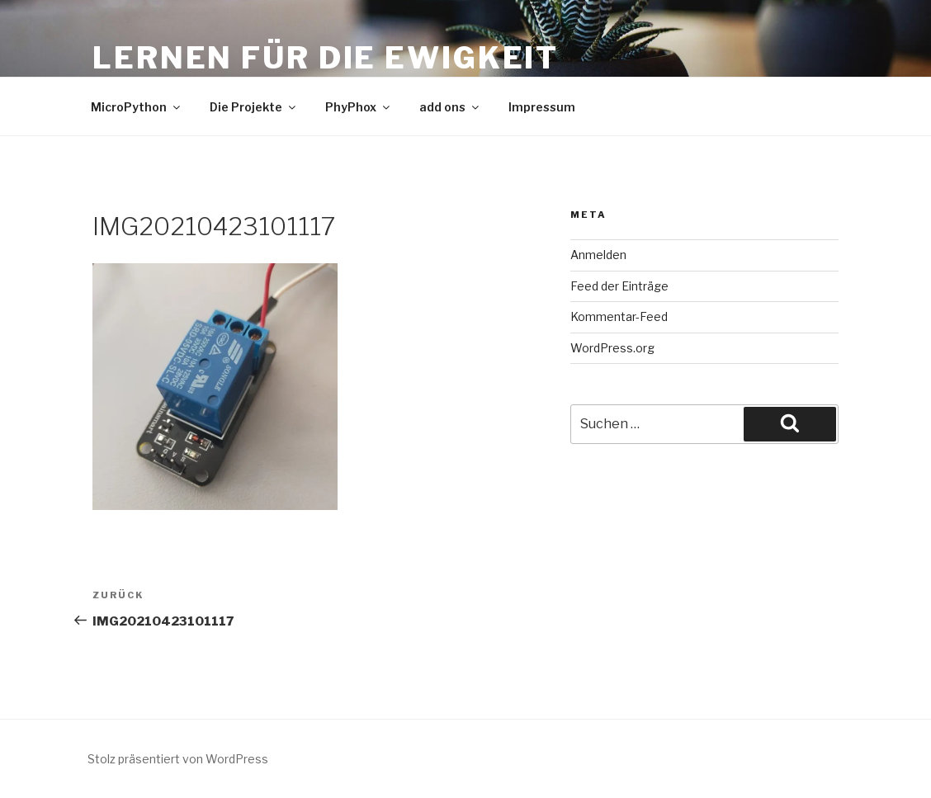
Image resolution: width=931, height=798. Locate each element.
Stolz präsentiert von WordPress (177, 759)
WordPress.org (612, 348)
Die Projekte (254, 107)
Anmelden (598, 255)
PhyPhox (358, 107)
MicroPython (136, 107)
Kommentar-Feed (619, 316)
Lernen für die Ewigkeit (325, 58)
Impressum (541, 107)
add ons (450, 107)
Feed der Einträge (619, 286)
